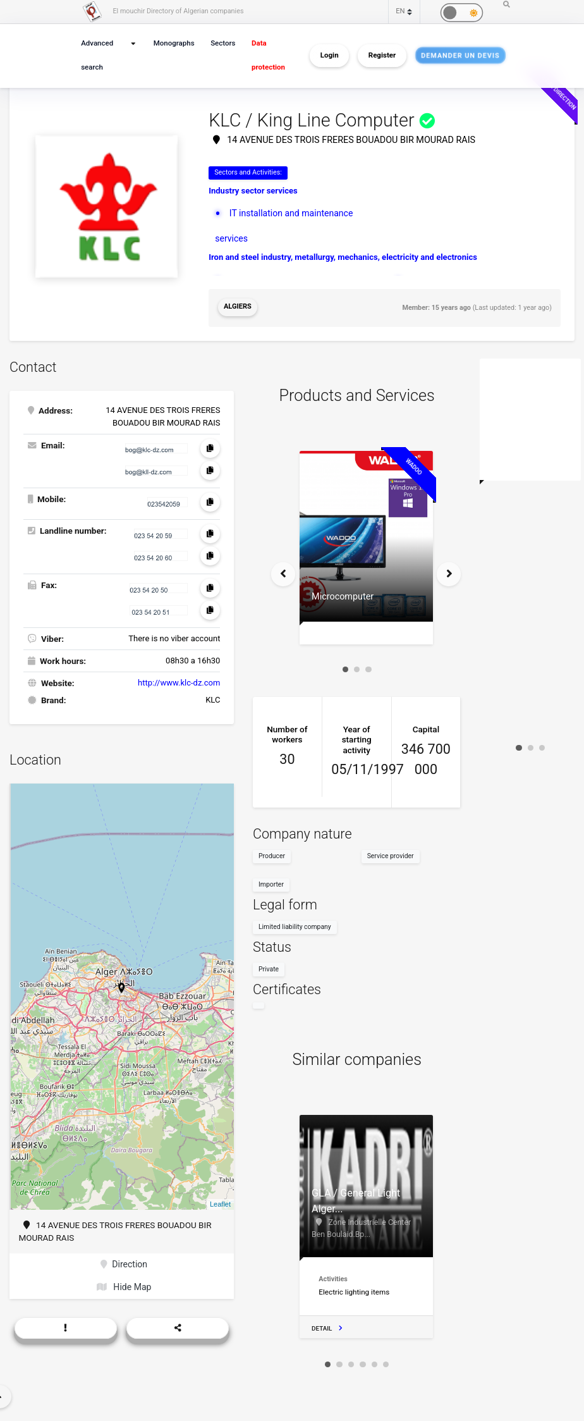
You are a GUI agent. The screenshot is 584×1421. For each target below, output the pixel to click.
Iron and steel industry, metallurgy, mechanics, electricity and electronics (343, 255)
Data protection (267, 55)
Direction (124, 1262)
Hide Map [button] (123, 1284)
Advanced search (96, 55)
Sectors (222, 43)
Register (382, 55)
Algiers (237, 306)
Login (329, 55)
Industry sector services (253, 190)
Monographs (174, 43)
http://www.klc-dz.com (179, 680)
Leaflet (220, 1202)
